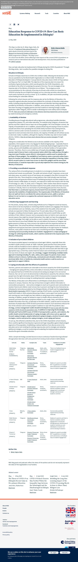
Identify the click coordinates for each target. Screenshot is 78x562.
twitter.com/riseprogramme (10, 521)
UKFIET (13, 62)
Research (37, 13)
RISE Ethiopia (54, 50)
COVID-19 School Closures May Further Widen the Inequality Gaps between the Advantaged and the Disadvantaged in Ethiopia (39, 483)
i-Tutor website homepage (31, 412)
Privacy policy (6, 534)
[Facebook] (10, 24)
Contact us (6, 513)
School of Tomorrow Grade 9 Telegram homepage (33, 439)
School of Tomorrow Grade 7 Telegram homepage (33, 434)
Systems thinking (25, 13)
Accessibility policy (7, 532)
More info (65, 552)
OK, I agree (53, 552)
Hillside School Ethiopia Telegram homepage (32, 388)
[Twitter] (18, 24)
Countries (56, 13)
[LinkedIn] (14, 24)
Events (4, 510)
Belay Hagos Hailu (58, 48)
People (4, 508)
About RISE (67, 13)
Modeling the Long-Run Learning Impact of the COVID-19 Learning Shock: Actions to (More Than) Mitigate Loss (59, 483)
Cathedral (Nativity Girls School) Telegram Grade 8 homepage (32, 365)
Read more (12, 488)
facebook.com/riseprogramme (10, 526)
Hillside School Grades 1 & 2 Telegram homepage (33, 403)
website (18, 62)
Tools (46, 13)
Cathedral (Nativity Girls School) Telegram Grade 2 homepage (32, 373)
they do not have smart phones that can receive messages (39, 137)
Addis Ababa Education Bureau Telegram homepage (32, 350)
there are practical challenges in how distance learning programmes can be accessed (41, 112)
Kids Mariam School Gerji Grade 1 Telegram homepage (32, 420)
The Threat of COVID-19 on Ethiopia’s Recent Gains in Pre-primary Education (18, 481)
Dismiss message (6, 7)
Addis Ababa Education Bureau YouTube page (32, 357)
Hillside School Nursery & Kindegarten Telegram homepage (31, 396)
